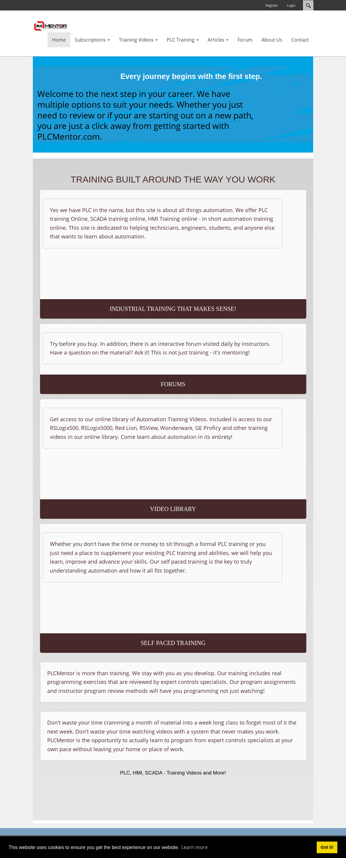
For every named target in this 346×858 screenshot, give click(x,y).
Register (272, 5)
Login (291, 5)
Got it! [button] (327, 847)
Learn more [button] (194, 847)
